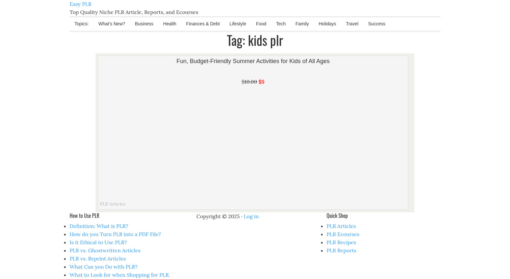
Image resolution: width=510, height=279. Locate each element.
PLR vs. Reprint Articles (98, 258)
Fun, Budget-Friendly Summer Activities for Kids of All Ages (252, 61)
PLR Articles (113, 204)
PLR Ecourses (343, 234)
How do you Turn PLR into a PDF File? (115, 234)
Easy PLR (80, 4)
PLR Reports (341, 250)
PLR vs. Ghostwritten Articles (105, 250)
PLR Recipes (341, 242)
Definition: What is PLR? (99, 226)
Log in (251, 216)
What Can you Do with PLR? (104, 266)
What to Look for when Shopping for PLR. (120, 275)
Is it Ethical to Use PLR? (98, 242)
